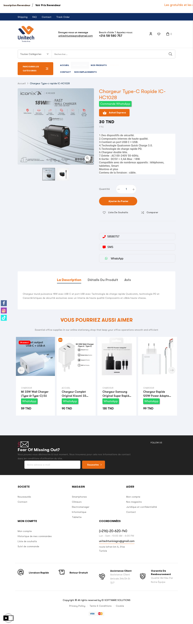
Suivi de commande (28, 546)
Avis (127, 280)
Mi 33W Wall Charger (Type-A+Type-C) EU (35, 393)
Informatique (79, 512)
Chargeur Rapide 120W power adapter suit (156, 394)
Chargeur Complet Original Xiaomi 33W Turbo (75, 394)
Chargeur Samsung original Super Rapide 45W (116, 394)
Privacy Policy (77, 606)
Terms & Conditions (101, 606)
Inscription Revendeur (17, 5)
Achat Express (114, 113)
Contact (46, 17)
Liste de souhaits (27, 541)
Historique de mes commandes (35, 536)
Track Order (63, 17)
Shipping (22, 17)
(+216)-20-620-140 (113, 531)
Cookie (120, 606)
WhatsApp (29, 401)
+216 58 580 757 (110, 35)
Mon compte (133, 496)
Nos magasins (134, 501)
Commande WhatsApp (115, 103)
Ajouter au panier (118, 201)
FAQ (34, 17)
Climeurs (77, 501)
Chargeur (26, 388)
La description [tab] (69, 280)
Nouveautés (24, 496)
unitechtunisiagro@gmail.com (75, 35)
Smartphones (79, 496)
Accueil (66, 388)
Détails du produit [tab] (103, 280)
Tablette (77, 517)
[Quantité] (126, 189)
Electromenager (80, 507)
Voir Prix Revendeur (48, 5)
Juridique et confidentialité (141, 507)
